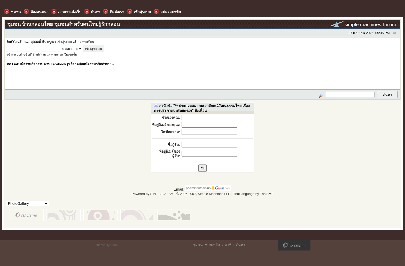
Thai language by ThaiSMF (253, 194)
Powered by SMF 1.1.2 (148, 194)
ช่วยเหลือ (212, 244)
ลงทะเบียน (87, 42)
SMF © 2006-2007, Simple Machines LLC (199, 194)
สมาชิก (227, 244)
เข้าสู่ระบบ (64, 42)
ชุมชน (198, 244)
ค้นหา (240, 244)
